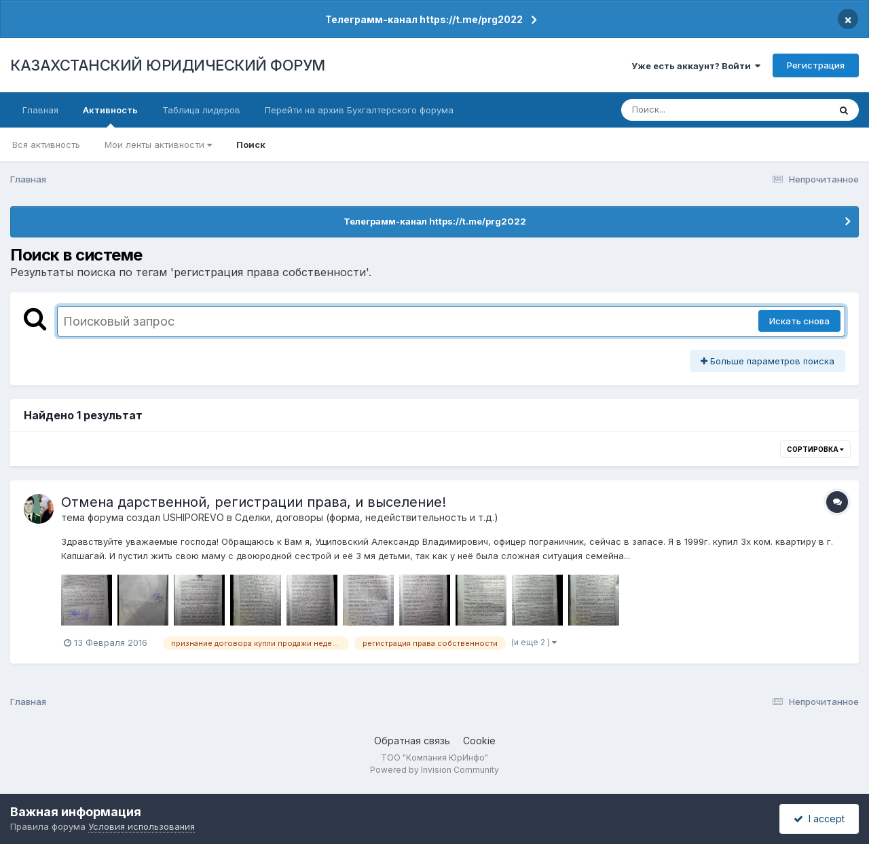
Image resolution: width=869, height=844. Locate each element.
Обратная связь (412, 740)
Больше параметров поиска (767, 361)
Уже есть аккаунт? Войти (695, 65)
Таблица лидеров (201, 109)
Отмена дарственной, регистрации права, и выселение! (253, 502)
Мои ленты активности (158, 144)
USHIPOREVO (193, 517)
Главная (40, 109)
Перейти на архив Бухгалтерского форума (359, 109)
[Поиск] (699, 110)
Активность (110, 116)
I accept (819, 818)
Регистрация (816, 65)
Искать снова (799, 320)
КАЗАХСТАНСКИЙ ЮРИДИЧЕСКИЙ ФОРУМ (167, 65)
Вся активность (46, 144)
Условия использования (141, 826)
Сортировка (815, 449)
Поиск (250, 144)
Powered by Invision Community (434, 770)
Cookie (479, 740)
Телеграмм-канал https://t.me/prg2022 (424, 19)
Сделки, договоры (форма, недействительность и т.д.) (366, 517)
